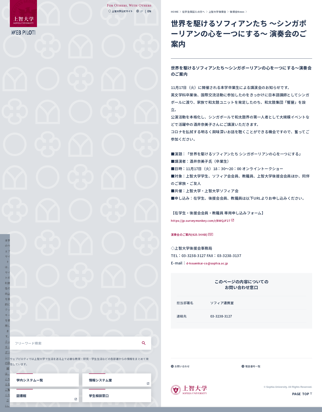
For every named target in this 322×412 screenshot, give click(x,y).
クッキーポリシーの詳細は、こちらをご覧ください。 (140, 404)
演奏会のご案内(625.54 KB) (194, 234)
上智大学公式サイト (119, 11)
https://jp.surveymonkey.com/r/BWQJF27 (209, 220)
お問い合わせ (180, 366)
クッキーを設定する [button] (265, 404)
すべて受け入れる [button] (297, 404)
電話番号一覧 (251, 366)
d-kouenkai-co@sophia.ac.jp (212, 262)
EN (149, 11)
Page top (302, 393)
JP (141, 11)
